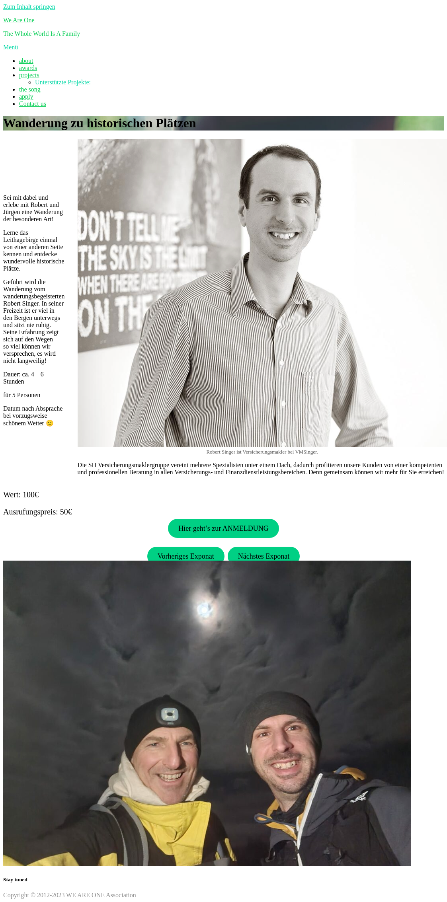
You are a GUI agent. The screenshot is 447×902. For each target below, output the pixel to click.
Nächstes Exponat (263, 556)
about (26, 60)
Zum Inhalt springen (29, 6)
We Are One (19, 20)
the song (30, 89)
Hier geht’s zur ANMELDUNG (223, 528)
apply (26, 96)
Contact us (32, 103)
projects (29, 75)
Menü (10, 47)
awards (28, 67)
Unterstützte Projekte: (63, 82)
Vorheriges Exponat (186, 556)
